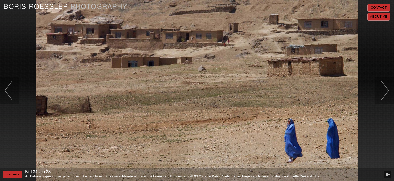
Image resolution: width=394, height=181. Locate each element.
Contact (379, 7)
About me (378, 16)
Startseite (12, 174)
